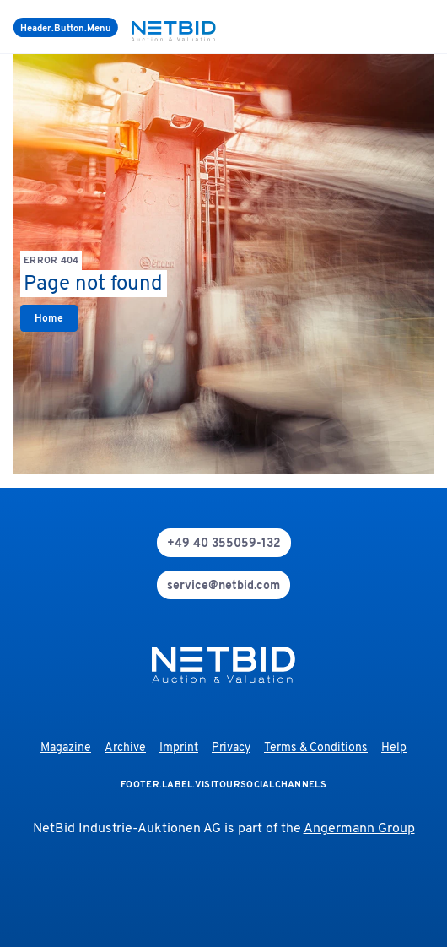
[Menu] (65, 27)
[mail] (223, 585)
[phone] (224, 542)
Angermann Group (359, 828)
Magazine (65, 748)
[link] (49, 318)
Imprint (178, 748)
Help (394, 748)
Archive (125, 748)
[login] (430, 27)
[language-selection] (420, 27)
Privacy (231, 748)
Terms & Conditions (316, 748)
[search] (410, 27)
